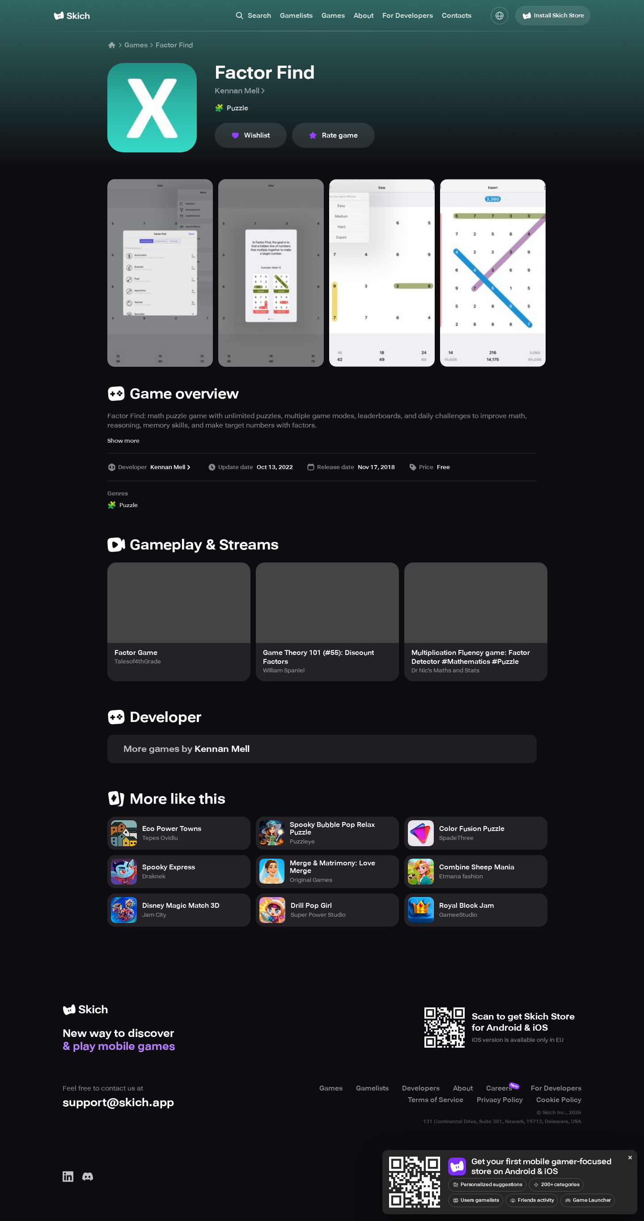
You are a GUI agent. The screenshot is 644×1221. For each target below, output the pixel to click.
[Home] (72, 15)
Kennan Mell (241, 90)
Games (333, 16)
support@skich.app (118, 1102)
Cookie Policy (558, 1100)
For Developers (407, 16)
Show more (123, 440)
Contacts (456, 16)
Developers (421, 1088)
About (363, 16)
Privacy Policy (500, 1100)
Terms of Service (435, 1100)
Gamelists (296, 16)
